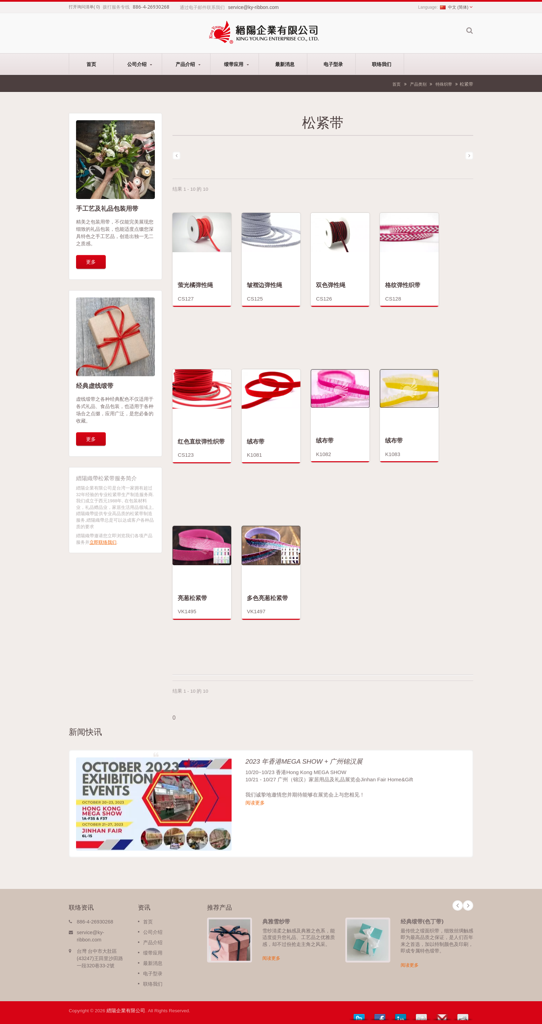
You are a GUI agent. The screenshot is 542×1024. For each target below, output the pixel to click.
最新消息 (284, 64)
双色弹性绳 (330, 285)
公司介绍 (139, 64)
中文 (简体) (454, 7)
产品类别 (418, 84)
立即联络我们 (103, 542)
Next (468, 905)
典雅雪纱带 (276, 921)
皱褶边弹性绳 (264, 285)
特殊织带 (444, 84)
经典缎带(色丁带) (422, 921)
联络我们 (381, 64)
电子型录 (333, 64)
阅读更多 (271, 958)
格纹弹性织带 (402, 285)
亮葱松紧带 (192, 598)
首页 (91, 64)
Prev (457, 905)
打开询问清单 (81, 6)
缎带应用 (236, 64)
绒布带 (255, 441)
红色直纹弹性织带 (201, 441)
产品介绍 (188, 64)
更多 (91, 261)
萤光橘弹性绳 (195, 285)
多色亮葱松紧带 (267, 598)
